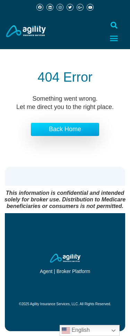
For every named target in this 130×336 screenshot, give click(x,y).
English (76, 330)
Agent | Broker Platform (65, 271)
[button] (114, 25)
